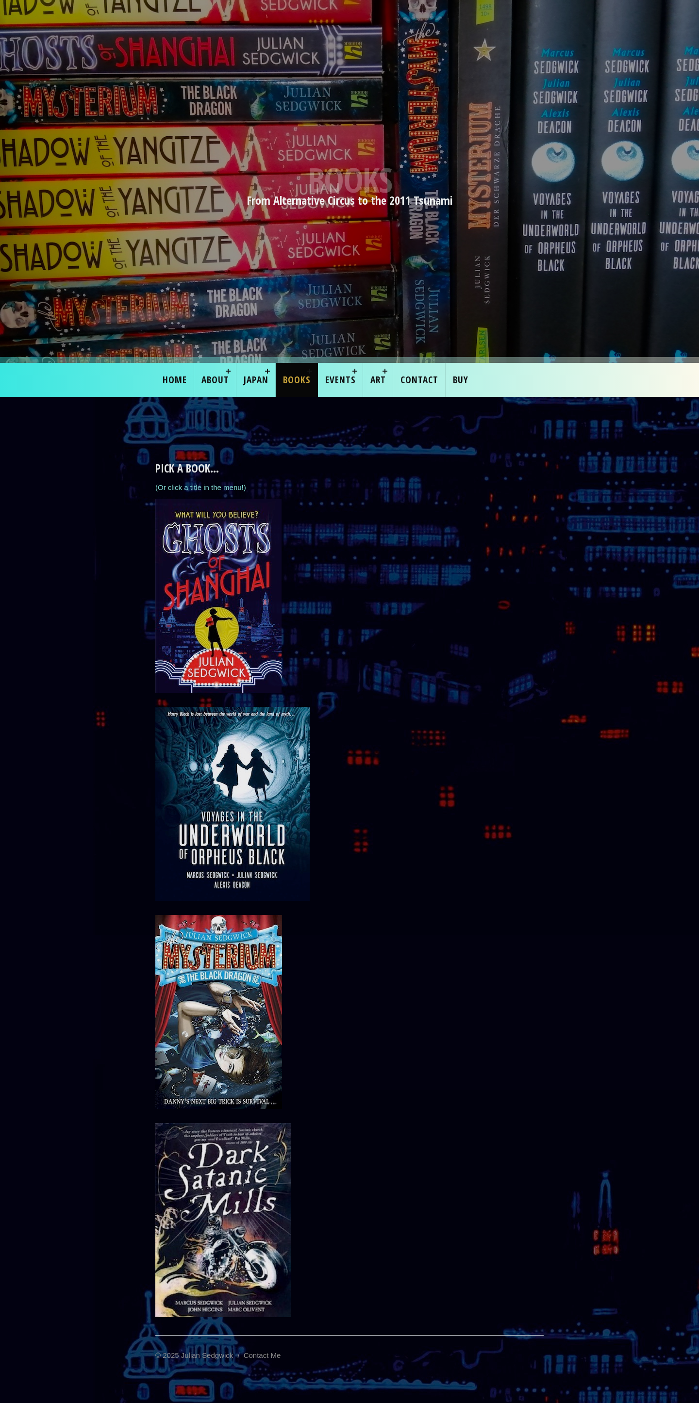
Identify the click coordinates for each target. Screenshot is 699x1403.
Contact (419, 379)
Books (297, 379)
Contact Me (262, 1355)
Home (175, 379)
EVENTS (340, 379)
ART (378, 379)
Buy (460, 379)
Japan (256, 379)
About (215, 379)
